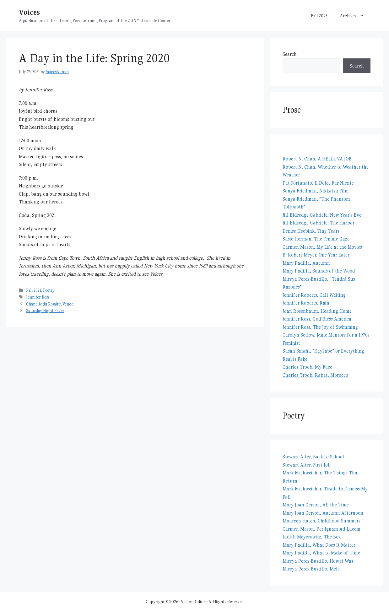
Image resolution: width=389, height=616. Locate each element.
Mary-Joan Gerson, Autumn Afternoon (323, 513)
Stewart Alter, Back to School (313, 457)
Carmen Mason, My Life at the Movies (322, 247)
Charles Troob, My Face (307, 367)
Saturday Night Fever (45, 310)
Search (290, 54)
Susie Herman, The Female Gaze (316, 239)
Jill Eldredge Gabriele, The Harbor (318, 223)
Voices (29, 12)
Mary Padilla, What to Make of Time (321, 553)
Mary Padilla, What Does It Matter (319, 545)
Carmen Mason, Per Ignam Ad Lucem (321, 529)
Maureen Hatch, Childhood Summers (321, 521)
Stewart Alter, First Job (307, 465)
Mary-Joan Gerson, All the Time (316, 505)
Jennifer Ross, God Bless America (317, 319)
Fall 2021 (33, 290)
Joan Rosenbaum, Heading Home (317, 311)
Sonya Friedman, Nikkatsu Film (316, 191)
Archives (355, 15)
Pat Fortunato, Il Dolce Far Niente (318, 183)
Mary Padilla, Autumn (306, 263)
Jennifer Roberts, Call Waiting (314, 295)
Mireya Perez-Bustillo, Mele (311, 569)
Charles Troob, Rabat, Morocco (315, 375)
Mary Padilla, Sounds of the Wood (319, 271)
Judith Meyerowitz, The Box (312, 537)
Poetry (49, 290)
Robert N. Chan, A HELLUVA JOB (317, 159)
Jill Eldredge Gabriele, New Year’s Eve (322, 215)
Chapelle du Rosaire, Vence (49, 304)
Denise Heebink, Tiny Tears (311, 231)
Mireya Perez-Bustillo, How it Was (318, 561)
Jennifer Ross (37, 297)
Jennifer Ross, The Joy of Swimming (320, 327)
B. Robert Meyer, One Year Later (316, 255)
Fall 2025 (319, 16)
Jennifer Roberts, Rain (306, 303)
